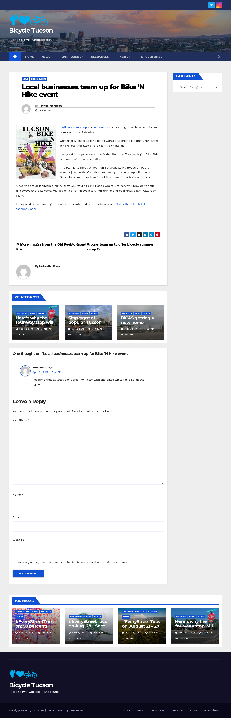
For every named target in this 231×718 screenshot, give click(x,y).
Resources (101, 57)
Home (29, 57)
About (126, 57)
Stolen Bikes (153, 57)
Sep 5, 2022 (79, 632)
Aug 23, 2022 (187, 632)
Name (18, 494)
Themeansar (76, 710)
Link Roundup (72, 57)
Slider (41, 313)
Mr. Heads (101, 127)
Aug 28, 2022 (133, 632)
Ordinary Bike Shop (73, 127)
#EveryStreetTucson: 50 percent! (34, 624)
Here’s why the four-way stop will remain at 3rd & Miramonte (34, 324)
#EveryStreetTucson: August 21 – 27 (141, 624)
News (47, 57)
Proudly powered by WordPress (27, 710)
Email (18, 517)
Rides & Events (38, 79)
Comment (21, 419)
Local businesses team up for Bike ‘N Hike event (83, 91)
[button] (219, 57)
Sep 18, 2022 (26, 632)
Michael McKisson (50, 105)
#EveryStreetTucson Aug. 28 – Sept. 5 (88, 626)
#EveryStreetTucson (27, 611)
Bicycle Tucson (31, 30)
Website (18, 540)
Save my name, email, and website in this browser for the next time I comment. (73, 562)
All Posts (22, 313)
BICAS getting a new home (137, 320)
